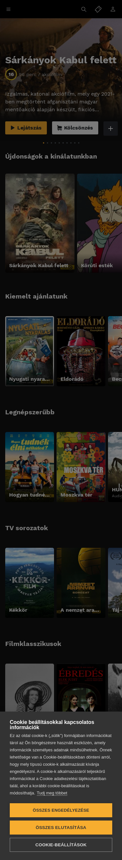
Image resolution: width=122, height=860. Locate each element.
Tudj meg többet (52, 793)
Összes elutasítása (61, 827)
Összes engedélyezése (61, 810)
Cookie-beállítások (61, 844)
